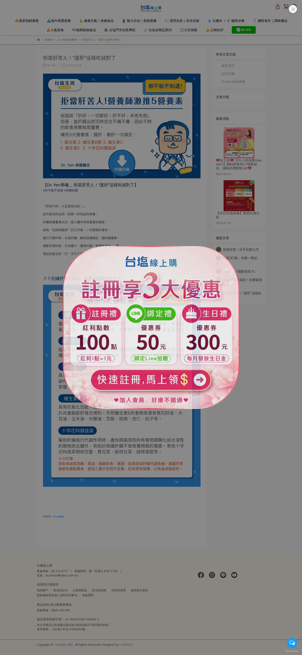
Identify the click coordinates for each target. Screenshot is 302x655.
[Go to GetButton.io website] (292, 651)
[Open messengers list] (292, 643)
